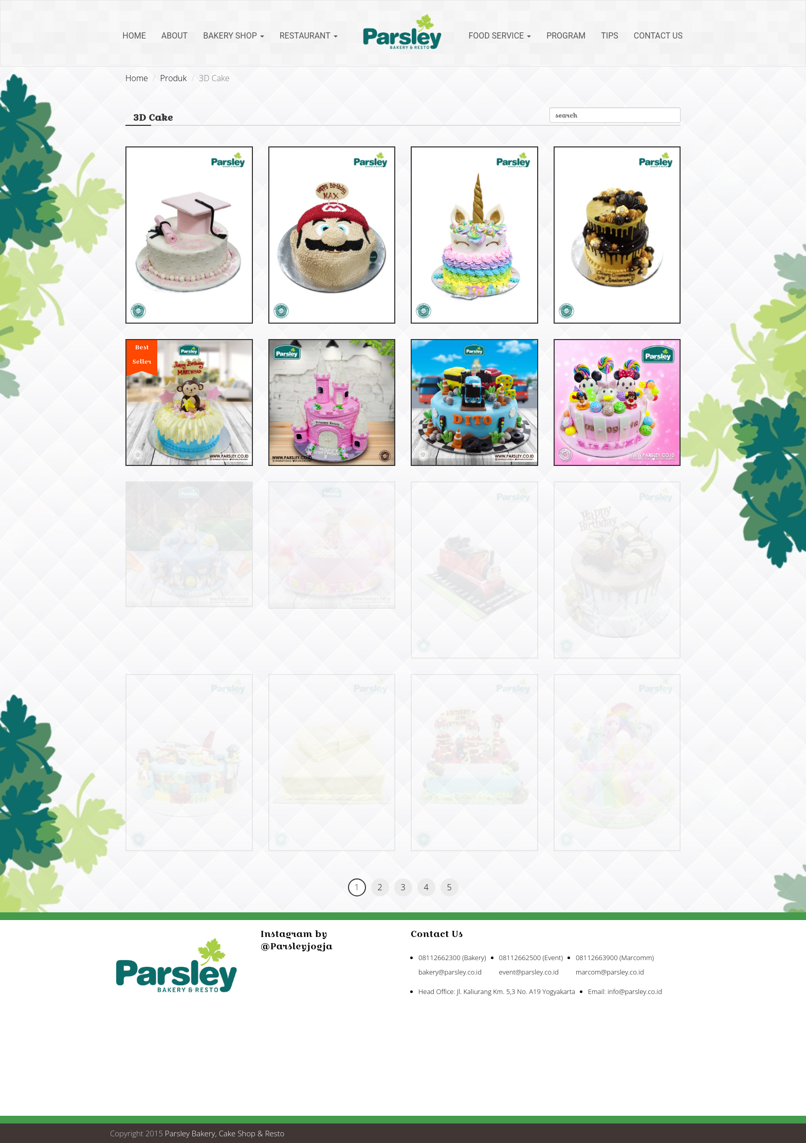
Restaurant (309, 36)
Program (565, 36)
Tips (609, 36)
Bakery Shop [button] (233, 36)
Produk (173, 78)
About (174, 36)
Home (133, 36)
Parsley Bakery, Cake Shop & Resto (225, 1133)
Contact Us (658, 36)
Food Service (500, 36)
